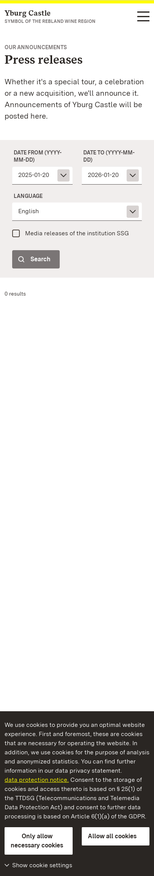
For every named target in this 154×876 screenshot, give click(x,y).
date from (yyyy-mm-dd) (38, 155)
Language (28, 196)
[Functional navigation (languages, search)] (143, 17)
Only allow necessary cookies (37, 841)
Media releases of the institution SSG (77, 233)
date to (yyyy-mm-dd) (109, 155)
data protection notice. (37, 779)
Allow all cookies (112, 836)
